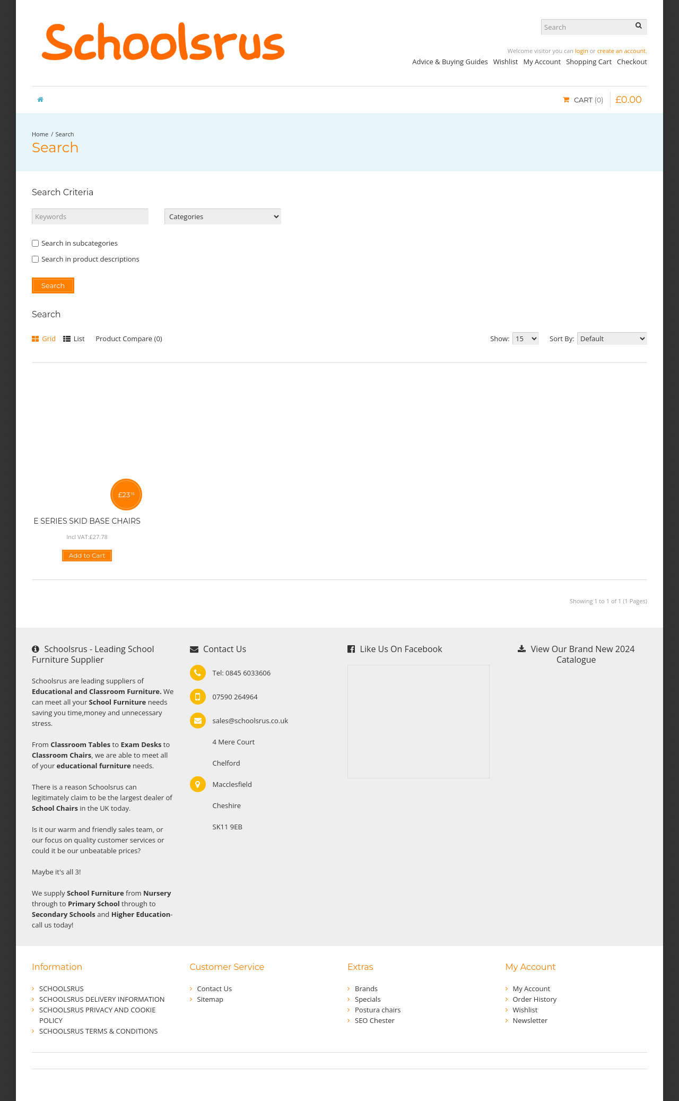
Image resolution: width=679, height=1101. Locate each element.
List (74, 338)
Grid (44, 338)
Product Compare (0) (128, 338)
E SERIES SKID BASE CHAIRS (87, 521)
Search (65, 134)
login (581, 51)
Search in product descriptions (86, 259)
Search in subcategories (75, 243)
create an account (621, 51)
